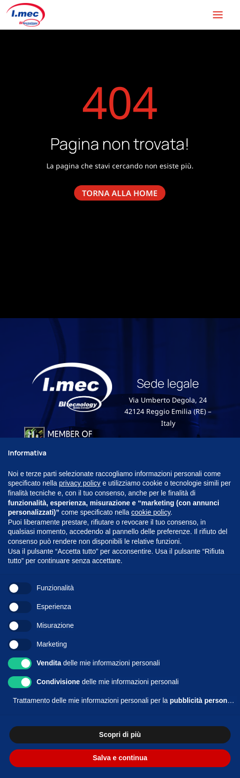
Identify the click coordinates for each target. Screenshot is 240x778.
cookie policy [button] (150, 512)
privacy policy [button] (80, 483)
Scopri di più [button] (120, 734)
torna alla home (120, 192)
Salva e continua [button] (120, 758)
